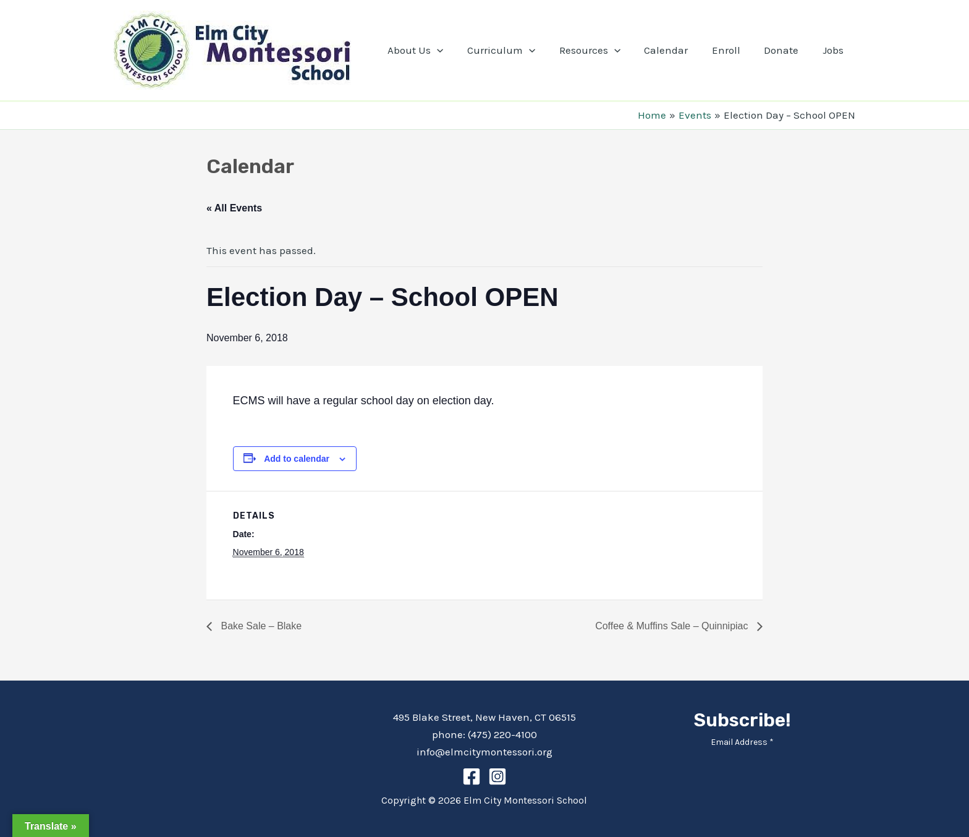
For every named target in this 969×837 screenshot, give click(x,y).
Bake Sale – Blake (260, 626)
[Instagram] (497, 776)
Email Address (742, 742)
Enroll (733, 50)
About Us (433, 50)
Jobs (834, 50)
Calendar (676, 50)
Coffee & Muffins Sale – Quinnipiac (673, 626)
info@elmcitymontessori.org (484, 752)
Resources (602, 50)
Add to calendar (296, 459)
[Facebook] (471, 776)
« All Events (234, 208)
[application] (455, 50)
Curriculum (517, 50)
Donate (785, 50)
